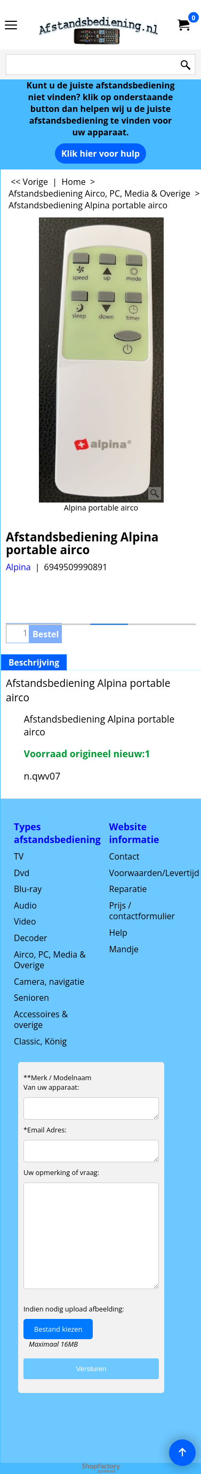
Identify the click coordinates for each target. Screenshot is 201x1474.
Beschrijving (34, 662)
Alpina (18, 567)
